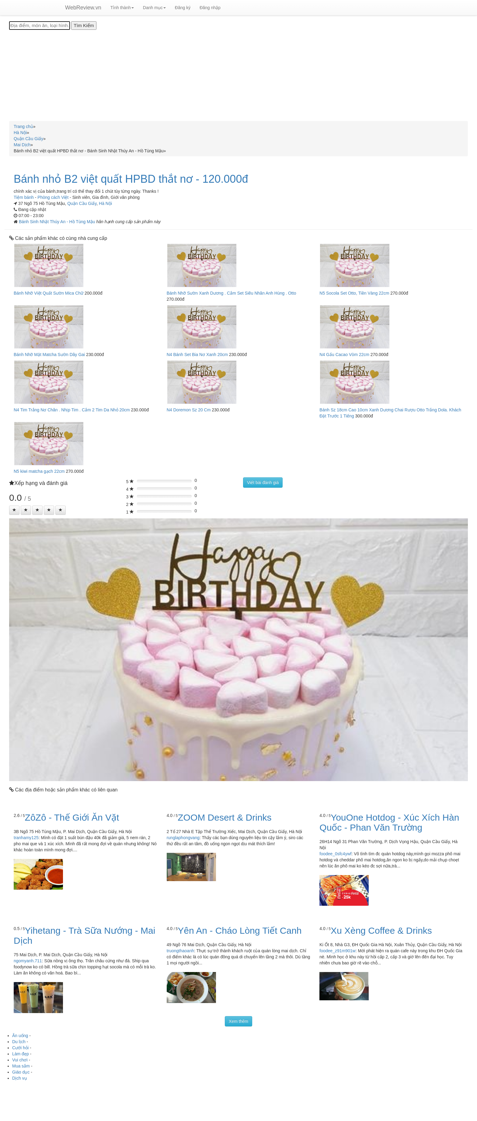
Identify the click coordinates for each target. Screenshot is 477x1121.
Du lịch (19, 1041)
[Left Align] (14, 510)
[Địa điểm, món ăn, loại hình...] (39, 25)
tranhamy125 (26, 837)
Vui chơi (20, 1059)
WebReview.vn (83, 8)
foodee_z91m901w (337, 950)
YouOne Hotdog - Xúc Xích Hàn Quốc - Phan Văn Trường (389, 822)
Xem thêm (238, 1021)
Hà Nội (105, 203)
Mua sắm (21, 1066)
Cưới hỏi (20, 1047)
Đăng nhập (210, 7)
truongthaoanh (180, 950)
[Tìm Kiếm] (83, 25)
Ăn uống (20, 1035)
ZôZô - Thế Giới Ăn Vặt (72, 817)
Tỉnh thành (122, 7)
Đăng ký (182, 7)
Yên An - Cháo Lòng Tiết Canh (239, 931)
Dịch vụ (19, 1078)
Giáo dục (21, 1072)
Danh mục (154, 7)
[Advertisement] (238, 75)
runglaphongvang (183, 837)
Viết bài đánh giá (263, 482)
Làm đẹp (20, 1053)
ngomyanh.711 (28, 960)
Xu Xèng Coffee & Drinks (381, 931)
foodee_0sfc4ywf (335, 853)
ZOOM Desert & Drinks (224, 817)
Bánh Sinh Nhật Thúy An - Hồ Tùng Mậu (57, 221)
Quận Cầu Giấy (81, 203)
